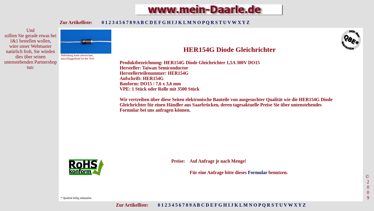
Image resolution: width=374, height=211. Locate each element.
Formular (257, 172)
